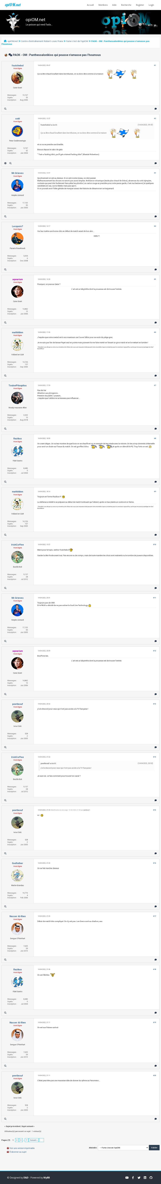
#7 (155, 385)
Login (151, 5)
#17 (154, 916)
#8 (155, 438)
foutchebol (18, 65)
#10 (154, 544)
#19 (154, 1022)
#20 (154, 1075)
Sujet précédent (13, 1126)
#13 (154, 704)
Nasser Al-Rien (18, 916)
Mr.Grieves (18, 173)
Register (140, 5)
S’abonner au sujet (18, 1152)
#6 (155, 332)
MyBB (46, 1177)
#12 (154, 651)
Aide (114, 5)
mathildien (17, 332)
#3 (155, 173)
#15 (154, 810)
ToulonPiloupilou (18, 385)
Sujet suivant (27, 1126)
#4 (155, 226)
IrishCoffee (17, 544)
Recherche (126, 5)
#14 (154, 757)
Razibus (17, 438)
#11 (154, 598)
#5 (155, 279)
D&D (26, 1177)
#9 (155, 491)
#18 (154, 969)
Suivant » (33, 1140)
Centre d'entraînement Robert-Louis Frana (42, 41)
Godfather (17, 863)
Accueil (90, 5)
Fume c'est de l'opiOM (77, 41)
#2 (155, 118)
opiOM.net (13, 4)
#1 (155, 65)
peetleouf (17, 704)
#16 (154, 863)
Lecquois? (17, 226)
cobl (17, 118)
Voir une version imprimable (22, 1148)
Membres (103, 5)
